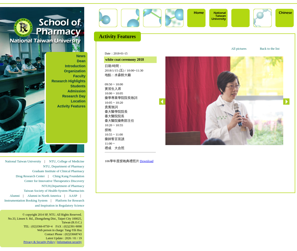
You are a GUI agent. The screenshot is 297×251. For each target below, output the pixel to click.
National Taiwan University (23, 161)
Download (146, 161)
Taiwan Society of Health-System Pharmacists (54, 191)
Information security (69, 242)
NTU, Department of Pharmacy (63, 166)
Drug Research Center (30, 176)
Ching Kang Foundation (68, 176)
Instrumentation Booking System (25, 200)
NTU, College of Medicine (66, 161)
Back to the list (269, 48)
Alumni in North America (44, 196)
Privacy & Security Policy (39, 242)
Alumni (15, 196)
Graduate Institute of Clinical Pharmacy (58, 171)
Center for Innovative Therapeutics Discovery (54, 181)
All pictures (238, 48)
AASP (73, 196)
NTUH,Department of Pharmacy (63, 186)
